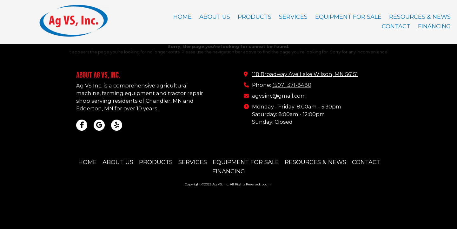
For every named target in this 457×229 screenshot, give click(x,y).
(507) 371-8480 (291, 85)
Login (266, 184)
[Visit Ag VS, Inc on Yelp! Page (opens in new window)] (116, 125)
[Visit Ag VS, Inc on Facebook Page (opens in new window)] (81, 125)
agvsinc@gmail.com (279, 96)
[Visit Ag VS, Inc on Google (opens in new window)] (99, 125)
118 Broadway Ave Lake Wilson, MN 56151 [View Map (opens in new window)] (305, 74)
